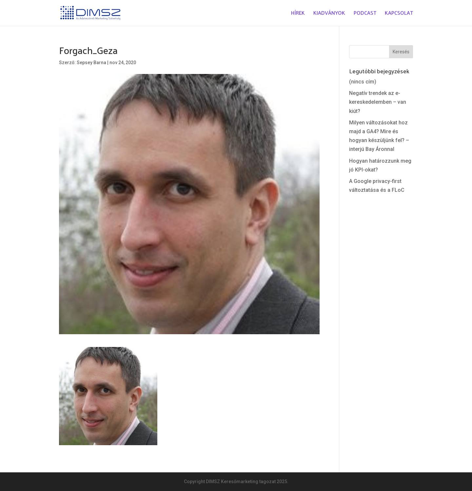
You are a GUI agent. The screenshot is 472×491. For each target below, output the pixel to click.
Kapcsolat (399, 14)
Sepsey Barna (91, 62)
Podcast (365, 14)
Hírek (298, 14)
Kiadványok (329, 14)
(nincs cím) (362, 82)
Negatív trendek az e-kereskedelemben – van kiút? (377, 102)
